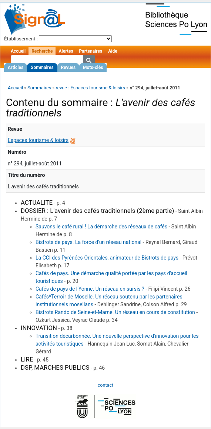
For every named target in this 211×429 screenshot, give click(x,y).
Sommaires (42, 67)
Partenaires (91, 51)
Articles (15, 67)
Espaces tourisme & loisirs (38, 140)
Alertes (65, 51)
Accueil (18, 51)
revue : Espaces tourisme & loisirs (90, 87)
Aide (112, 51)
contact (105, 385)
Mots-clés (93, 67)
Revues (68, 67)
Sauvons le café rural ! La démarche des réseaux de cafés (101, 227)
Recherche (42, 51)
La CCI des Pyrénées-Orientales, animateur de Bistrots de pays (107, 258)
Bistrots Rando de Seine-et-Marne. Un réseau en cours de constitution (115, 312)
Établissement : (21, 39)
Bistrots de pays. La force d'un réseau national (88, 242)
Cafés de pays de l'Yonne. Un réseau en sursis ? (90, 289)
